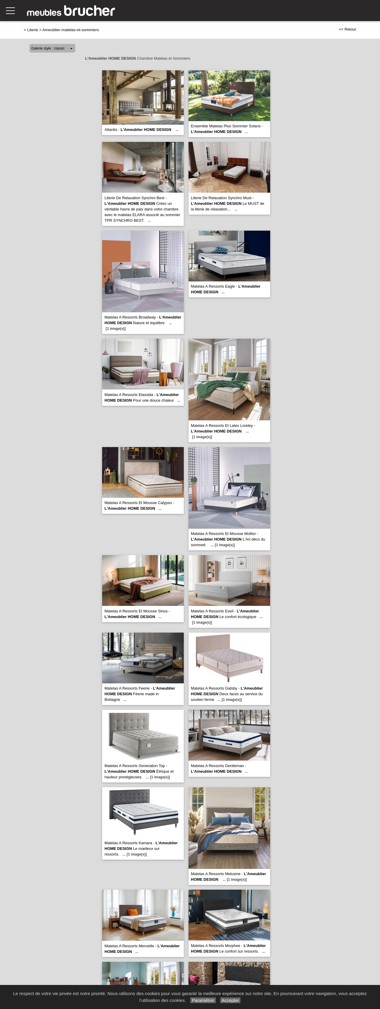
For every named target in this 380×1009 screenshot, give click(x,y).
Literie (32, 30)
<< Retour (347, 29)
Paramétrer (203, 1000)
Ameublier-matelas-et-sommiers (70, 30)
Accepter (230, 1000)
